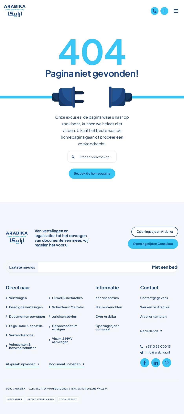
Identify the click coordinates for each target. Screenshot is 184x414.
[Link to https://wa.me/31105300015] (164, 11)
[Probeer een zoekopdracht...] (92, 157)
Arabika (20, 389)
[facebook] (144, 362)
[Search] (73, 157)
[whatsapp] (166, 362)
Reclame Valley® (96, 389)
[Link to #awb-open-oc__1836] (176, 11)
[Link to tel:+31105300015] (154, 11)
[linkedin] (155, 362)
